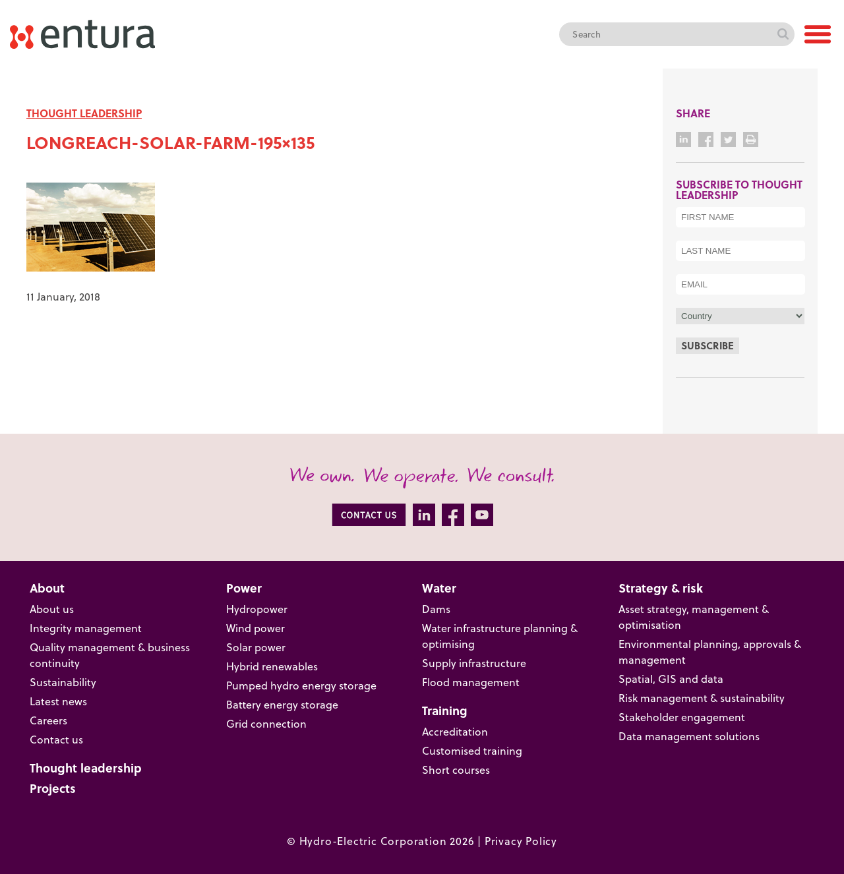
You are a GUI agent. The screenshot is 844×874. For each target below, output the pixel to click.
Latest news (58, 701)
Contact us (56, 739)
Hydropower (256, 608)
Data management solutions (689, 735)
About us (52, 608)
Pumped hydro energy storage (301, 685)
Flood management (471, 681)
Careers (48, 720)
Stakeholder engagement (681, 716)
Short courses (456, 769)
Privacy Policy (521, 840)
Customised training (472, 750)
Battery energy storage (282, 704)
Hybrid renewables (272, 666)
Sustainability (63, 681)
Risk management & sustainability (701, 697)
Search (783, 34)
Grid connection (266, 723)
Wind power (255, 627)
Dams (436, 608)
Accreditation (455, 731)
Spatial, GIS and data (670, 678)
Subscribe (707, 345)
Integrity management (86, 627)
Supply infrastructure (474, 662)
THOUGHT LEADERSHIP (84, 113)
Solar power (256, 647)
